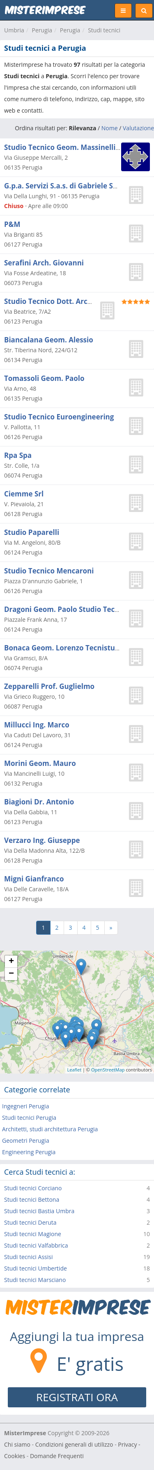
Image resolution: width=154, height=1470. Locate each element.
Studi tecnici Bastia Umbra (39, 1211)
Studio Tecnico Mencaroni (49, 570)
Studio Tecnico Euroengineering (59, 416)
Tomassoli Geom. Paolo (44, 378)
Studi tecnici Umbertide (35, 1268)
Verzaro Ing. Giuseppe (42, 840)
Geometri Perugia (25, 1140)
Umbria (14, 30)
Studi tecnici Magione (32, 1234)
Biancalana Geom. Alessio (48, 339)
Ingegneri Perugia (25, 1106)
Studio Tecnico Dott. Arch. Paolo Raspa (71, 301)
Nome (109, 128)
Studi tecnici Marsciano (35, 1280)
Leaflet (74, 1070)
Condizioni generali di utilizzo (74, 1444)
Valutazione (138, 128)
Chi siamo (17, 1444)
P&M (12, 224)
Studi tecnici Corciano (33, 1188)
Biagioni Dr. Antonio (39, 801)
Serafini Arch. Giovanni (44, 262)
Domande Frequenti (57, 1456)
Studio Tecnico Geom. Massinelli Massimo (76, 147)
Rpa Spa (18, 455)
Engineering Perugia (28, 1152)
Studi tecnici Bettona (31, 1199)
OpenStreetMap (108, 1070)
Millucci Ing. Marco (36, 724)
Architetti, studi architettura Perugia (50, 1129)
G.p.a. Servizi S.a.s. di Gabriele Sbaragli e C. (77, 185)
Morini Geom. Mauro (40, 763)
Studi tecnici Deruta (30, 1222)
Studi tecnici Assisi (28, 1257)
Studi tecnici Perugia (29, 1117)
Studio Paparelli (31, 532)
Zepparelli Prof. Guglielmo (49, 686)
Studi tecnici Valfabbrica (36, 1245)
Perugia (42, 30)
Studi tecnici (104, 30)
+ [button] (11, 962)
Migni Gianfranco (34, 878)
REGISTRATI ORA (77, 1397)
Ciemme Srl (24, 493)
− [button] (11, 974)
